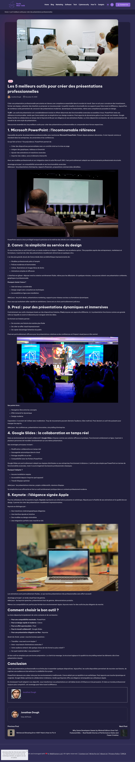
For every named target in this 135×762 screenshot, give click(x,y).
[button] (123, 5)
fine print (13, 754)
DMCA (123, 754)
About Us (103, 754)
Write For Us (94, 754)
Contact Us (83, 754)
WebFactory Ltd (56, 754)
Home (6, 12)
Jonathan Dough (30, 712)
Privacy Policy (114, 754)
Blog (10, 81)
